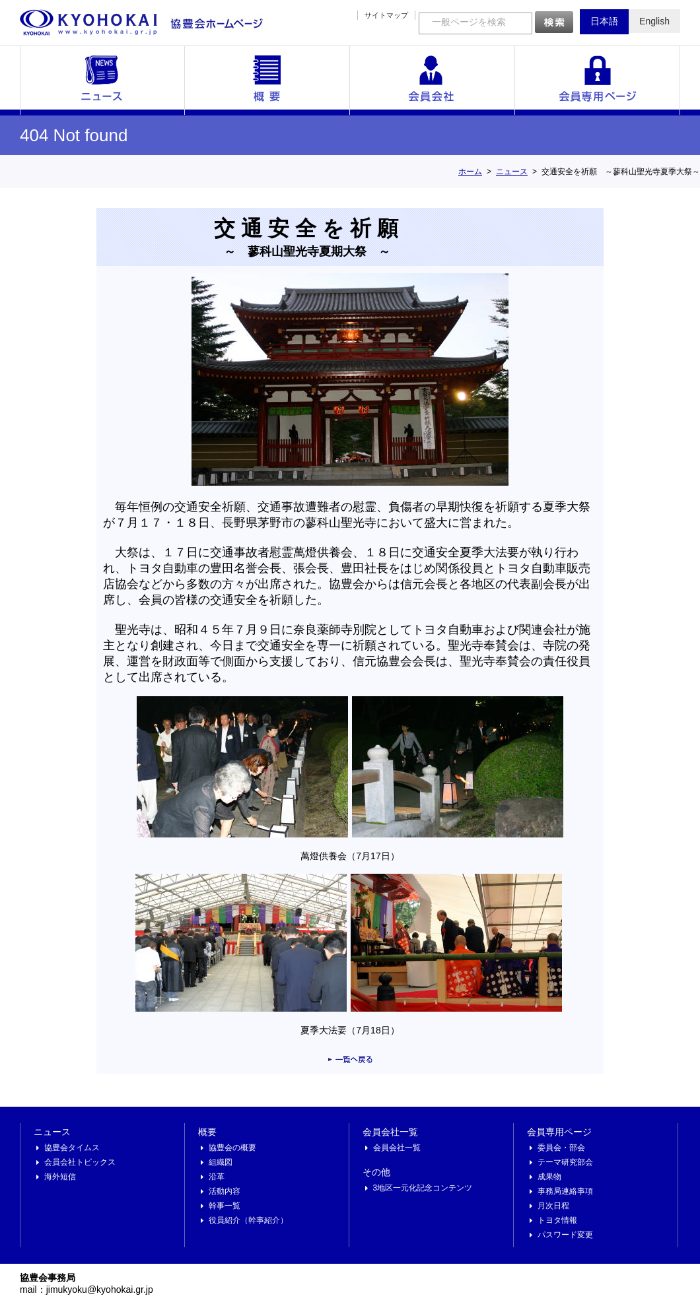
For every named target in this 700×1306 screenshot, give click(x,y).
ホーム (470, 171)
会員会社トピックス (80, 1162)
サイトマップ (386, 15)
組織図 (220, 1162)
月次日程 (553, 1205)
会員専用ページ (597, 80)
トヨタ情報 (557, 1220)
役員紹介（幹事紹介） (248, 1220)
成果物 (549, 1176)
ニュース (102, 80)
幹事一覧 (224, 1205)
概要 (267, 80)
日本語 (604, 21)
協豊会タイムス (72, 1147)
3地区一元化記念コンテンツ (423, 1187)
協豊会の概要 (232, 1147)
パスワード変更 (565, 1234)
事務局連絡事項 (565, 1191)
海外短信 (60, 1176)
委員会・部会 (561, 1147)
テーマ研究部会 (565, 1162)
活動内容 (224, 1191)
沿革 (217, 1176)
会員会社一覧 (432, 80)
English (654, 21)
